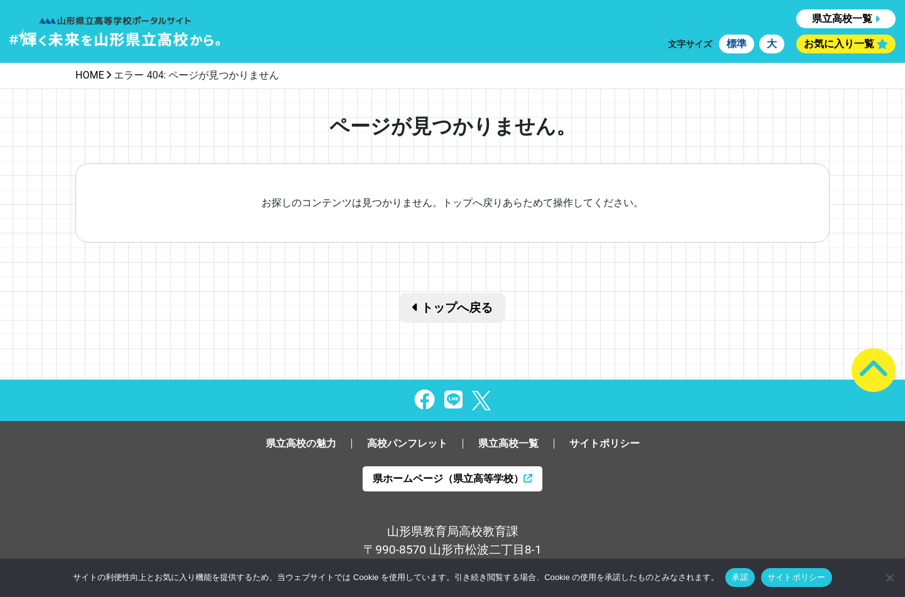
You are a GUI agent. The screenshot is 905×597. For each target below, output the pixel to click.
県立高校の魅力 (301, 443)
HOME (89, 75)
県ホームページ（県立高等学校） (452, 479)
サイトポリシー (604, 443)
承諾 (740, 577)
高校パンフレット (407, 443)
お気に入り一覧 (839, 44)
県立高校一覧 (842, 19)
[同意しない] (889, 577)
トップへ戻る (452, 307)
